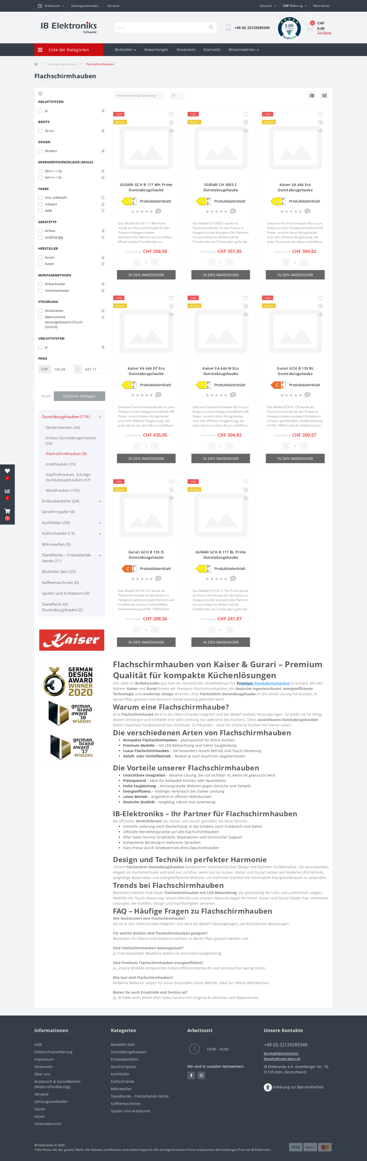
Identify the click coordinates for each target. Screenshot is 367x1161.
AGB (38, 1044)
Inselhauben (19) (61, 464)
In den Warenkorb (146, 274)
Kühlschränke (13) (58, 533)
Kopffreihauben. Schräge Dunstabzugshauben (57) (68, 477)
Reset (46, 396)
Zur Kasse (324, 32)
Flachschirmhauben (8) (66, 453)
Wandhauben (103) (63, 490)
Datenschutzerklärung (53, 1051)
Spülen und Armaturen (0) (65, 593)
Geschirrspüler (123, 1066)
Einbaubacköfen (124, 1059)
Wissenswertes (244, 49)
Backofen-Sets (123, 1044)
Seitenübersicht (47, 1123)
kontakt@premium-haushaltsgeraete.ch (282, 1056)
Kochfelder (120, 1074)
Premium (245, 683)
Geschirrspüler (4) (58, 511)
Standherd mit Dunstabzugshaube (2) (62, 607)
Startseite (211, 49)
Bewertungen (156, 49)
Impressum (44, 1059)
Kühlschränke (122, 1081)
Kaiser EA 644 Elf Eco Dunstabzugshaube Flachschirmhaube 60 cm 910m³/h (146, 373)
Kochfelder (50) (56, 522)
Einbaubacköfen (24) (60, 500)
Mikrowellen (121, 1088)
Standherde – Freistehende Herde (140, 1096)
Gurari (39, 1108)
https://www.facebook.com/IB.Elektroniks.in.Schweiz (191, 1075)
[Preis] (62, 369)
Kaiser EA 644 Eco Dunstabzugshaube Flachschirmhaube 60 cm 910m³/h (295, 190)
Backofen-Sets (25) (59, 571)
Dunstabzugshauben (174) (66, 416)
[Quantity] (146, 262)
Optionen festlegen (79, 396)
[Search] (211, 27)
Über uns (42, 1074)
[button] (7, 515)
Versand (113, 6)
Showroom (186, 49)
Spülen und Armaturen (130, 1111)
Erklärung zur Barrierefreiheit (298, 1087)
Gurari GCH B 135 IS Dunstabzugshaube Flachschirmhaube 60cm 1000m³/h (146, 557)
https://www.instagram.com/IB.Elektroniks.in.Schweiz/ (201, 1075)
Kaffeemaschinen (126, 1103)
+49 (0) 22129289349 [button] (285, 1045)
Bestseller (125, 49)
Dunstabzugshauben (62, 64)
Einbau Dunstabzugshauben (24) (71, 440)
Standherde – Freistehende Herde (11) (66, 557)
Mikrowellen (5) (56, 544)
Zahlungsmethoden (85, 6)
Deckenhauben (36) (63, 427)
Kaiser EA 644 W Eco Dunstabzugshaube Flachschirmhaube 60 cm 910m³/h (221, 373)
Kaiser (39, 1116)
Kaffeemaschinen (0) (60, 582)
